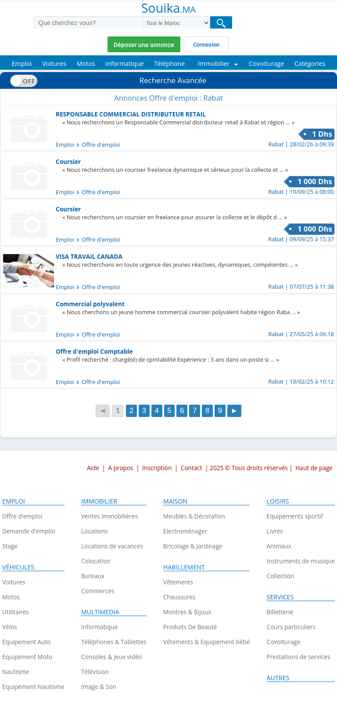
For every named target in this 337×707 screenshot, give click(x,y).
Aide (93, 468)
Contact (191, 468)
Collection (280, 576)
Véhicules (18, 567)
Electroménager (185, 531)
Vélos (9, 627)
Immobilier (99, 501)
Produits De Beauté (190, 627)
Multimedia (100, 612)
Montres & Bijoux (187, 612)
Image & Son (98, 686)
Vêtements (178, 582)
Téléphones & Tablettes (114, 642)
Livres (275, 531)
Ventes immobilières (109, 516)
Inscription (157, 468)
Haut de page (314, 468)
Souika (168, 9)
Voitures (13, 582)
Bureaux (92, 576)
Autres (278, 678)
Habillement (184, 567)
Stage (10, 546)
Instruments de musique (301, 561)
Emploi (13, 501)
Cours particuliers (291, 627)
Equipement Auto (26, 642)
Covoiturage (283, 642)
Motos (11, 597)
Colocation (96, 561)
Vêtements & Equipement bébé (206, 642)
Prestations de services (298, 657)
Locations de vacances (112, 546)
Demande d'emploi (28, 531)
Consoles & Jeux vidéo (111, 657)
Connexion (206, 44)
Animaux (279, 546)
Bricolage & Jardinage (192, 546)
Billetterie (280, 612)
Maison (175, 501)
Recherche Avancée (173, 80)
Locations (94, 531)
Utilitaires (15, 612)
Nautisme (15, 671)
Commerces (98, 591)
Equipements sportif (295, 516)
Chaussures (179, 597)
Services (280, 597)
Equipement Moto (27, 657)
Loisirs (278, 501)
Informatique (99, 627)
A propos (120, 468)
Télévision (95, 671)
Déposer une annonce (144, 44)
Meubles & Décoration (194, 516)
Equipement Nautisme (33, 686)
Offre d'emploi (22, 516)
